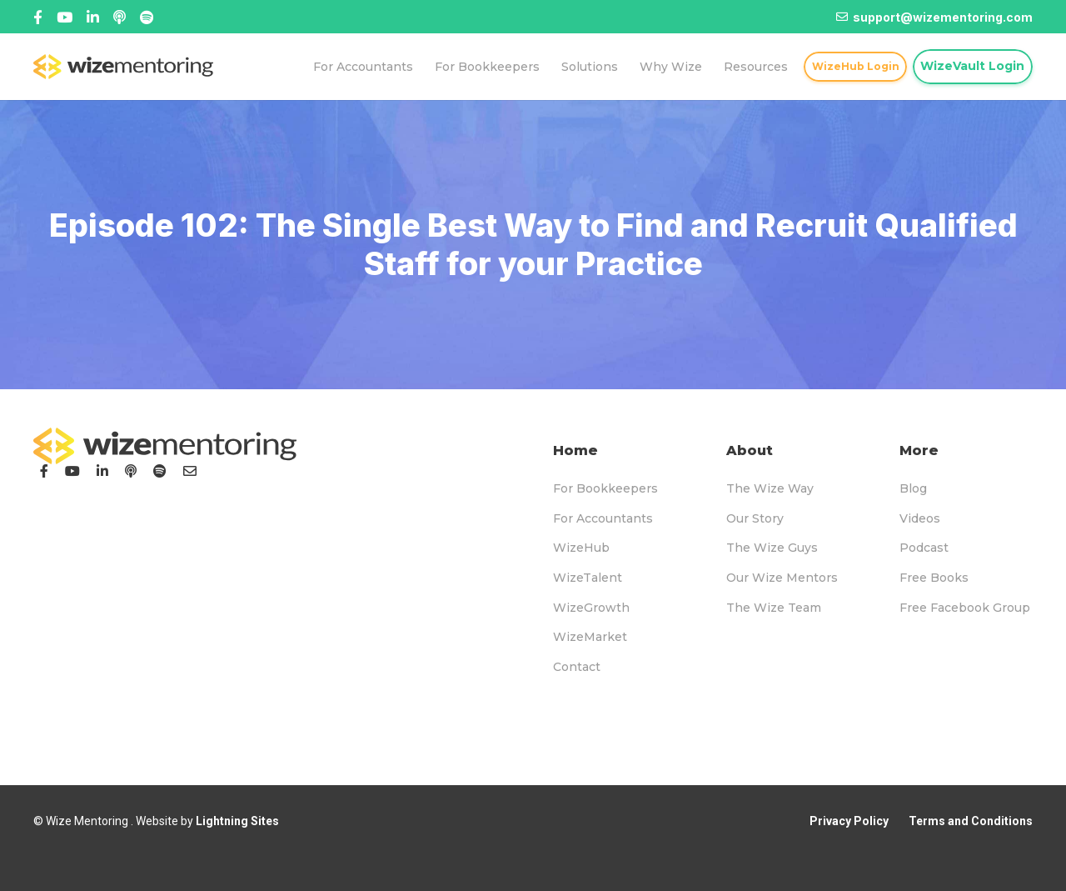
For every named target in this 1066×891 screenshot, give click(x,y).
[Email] (190, 471)
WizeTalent (587, 577)
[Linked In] (119, 17)
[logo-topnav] (123, 66)
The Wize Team (773, 607)
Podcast (924, 547)
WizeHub (581, 547)
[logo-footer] (164, 446)
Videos (919, 518)
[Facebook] (37, 17)
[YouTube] (72, 471)
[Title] (64, 17)
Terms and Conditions (971, 821)
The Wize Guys (772, 547)
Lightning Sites (237, 821)
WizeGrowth (591, 607)
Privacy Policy (849, 821)
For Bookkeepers (605, 488)
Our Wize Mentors (782, 577)
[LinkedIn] (102, 471)
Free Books (934, 577)
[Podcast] (131, 471)
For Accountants (603, 518)
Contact (576, 666)
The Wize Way (770, 488)
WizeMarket (590, 636)
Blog (913, 488)
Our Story (755, 518)
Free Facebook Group (964, 607)
